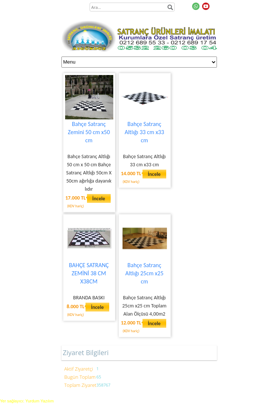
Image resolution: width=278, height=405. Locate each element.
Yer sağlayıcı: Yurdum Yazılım (27, 401)
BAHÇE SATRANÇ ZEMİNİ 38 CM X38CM (89, 273)
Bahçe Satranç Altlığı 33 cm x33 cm (144, 132)
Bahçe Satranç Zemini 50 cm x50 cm (89, 132)
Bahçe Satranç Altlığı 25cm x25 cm (144, 273)
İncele (98, 198)
